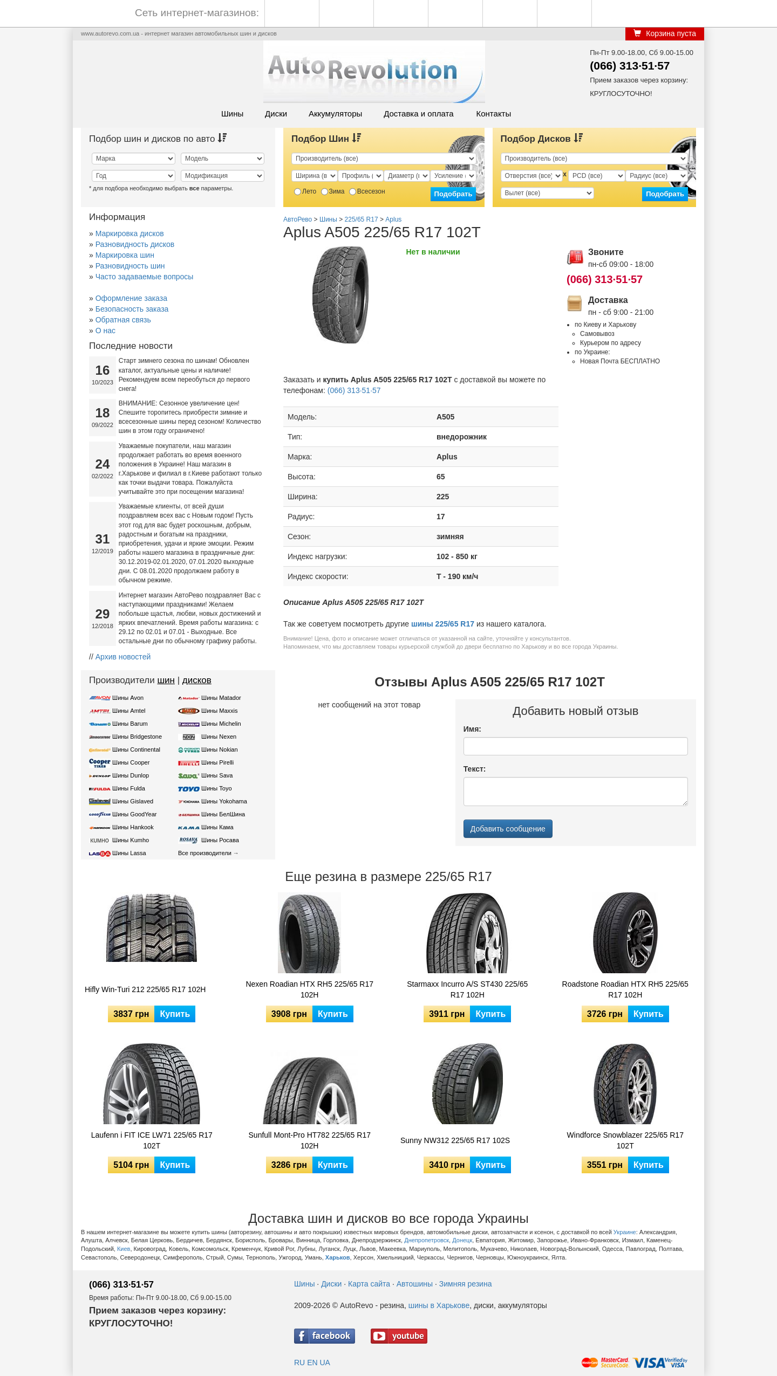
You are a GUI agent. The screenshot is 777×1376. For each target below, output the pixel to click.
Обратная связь (123, 319)
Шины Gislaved (132, 801)
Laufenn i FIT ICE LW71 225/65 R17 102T (152, 1140)
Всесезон (367, 191)
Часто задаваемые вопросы (145, 276)
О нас (105, 330)
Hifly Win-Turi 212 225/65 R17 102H (145, 989)
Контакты (493, 113)
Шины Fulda (128, 788)
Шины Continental (136, 749)
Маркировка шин (125, 255)
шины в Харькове (438, 1305)
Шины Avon (128, 697)
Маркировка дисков (130, 233)
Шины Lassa (129, 853)
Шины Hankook (133, 827)
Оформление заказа (131, 298)
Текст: (475, 769)
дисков (197, 680)
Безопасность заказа (132, 309)
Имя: (472, 729)
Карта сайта (369, 1283)
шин (166, 680)
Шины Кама (217, 827)
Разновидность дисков (135, 244)
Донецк (462, 1240)
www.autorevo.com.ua (110, 33)
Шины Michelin (221, 723)
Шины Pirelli (217, 762)
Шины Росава (220, 840)
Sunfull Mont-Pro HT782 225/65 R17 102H (310, 1140)
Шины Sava (217, 775)
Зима (333, 191)
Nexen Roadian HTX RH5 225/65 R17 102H (309, 989)
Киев (124, 1249)
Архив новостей (123, 656)
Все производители (204, 853)
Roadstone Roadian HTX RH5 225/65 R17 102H (625, 989)
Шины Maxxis (219, 710)
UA (324, 1362)
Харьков (337, 1257)
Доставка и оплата (418, 113)
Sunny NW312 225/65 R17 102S (455, 1140)
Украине (625, 1232)
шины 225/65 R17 (442, 624)
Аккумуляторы (335, 113)
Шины (232, 113)
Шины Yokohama (224, 801)
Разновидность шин (130, 266)
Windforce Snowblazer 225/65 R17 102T (625, 1140)
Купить (175, 1014)
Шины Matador (221, 697)
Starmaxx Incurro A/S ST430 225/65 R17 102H (467, 989)
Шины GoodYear (134, 814)
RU (299, 1362)
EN (312, 1362)
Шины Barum (130, 723)
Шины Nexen (218, 736)
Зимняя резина (465, 1283)
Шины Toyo (216, 788)
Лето (305, 191)
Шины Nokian (219, 749)
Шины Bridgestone (137, 736)
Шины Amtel (128, 710)
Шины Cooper (130, 762)
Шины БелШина (223, 814)
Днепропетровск (426, 1240)
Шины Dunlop (130, 775)
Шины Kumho (130, 840)
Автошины (415, 1283)
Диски (276, 113)
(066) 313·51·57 (630, 65)
